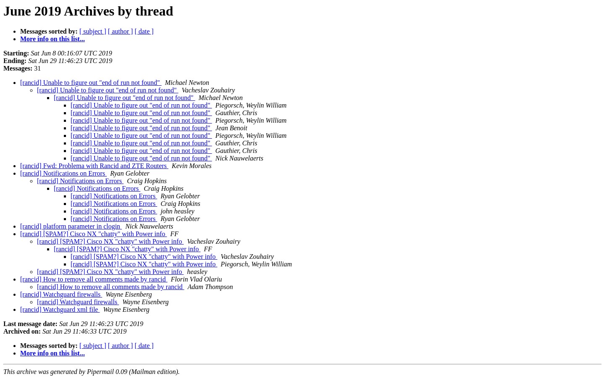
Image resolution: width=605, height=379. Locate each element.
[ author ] (120, 31)
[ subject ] (92, 31)
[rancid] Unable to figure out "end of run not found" (91, 82)
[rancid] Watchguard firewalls (61, 294)
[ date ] (143, 31)
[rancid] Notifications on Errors (63, 173)
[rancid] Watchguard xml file (60, 309)
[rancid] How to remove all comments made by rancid (94, 279)
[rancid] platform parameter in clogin (71, 226)
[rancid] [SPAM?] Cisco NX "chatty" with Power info (93, 233)
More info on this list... (52, 38)
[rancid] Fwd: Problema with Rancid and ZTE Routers (94, 165)
